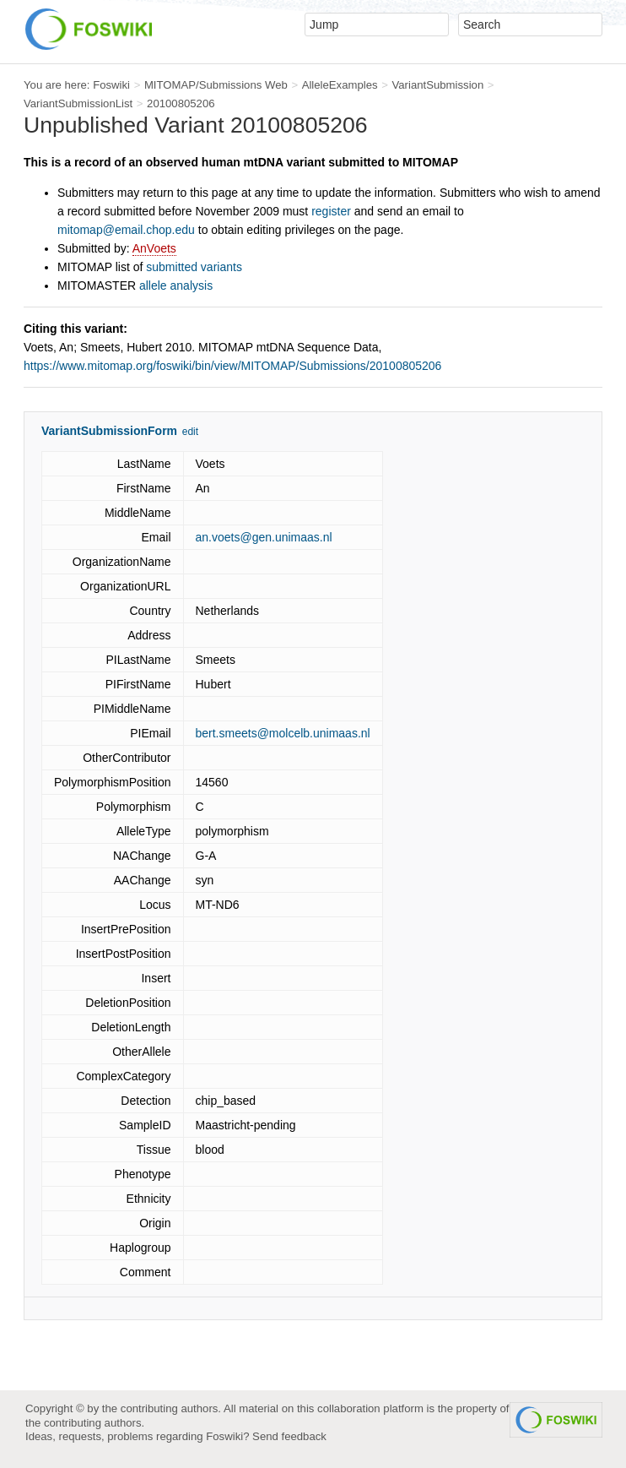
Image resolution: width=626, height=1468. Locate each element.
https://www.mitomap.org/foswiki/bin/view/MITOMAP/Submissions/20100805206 (232, 365)
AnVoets (154, 248)
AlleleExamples (340, 85)
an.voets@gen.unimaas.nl (264, 537)
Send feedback (289, 1436)
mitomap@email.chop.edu (126, 230)
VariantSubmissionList (78, 103)
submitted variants (194, 267)
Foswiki (111, 85)
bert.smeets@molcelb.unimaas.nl (283, 733)
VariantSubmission (437, 85)
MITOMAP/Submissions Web (216, 85)
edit (190, 432)
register (331, 211)
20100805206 (181, 103)
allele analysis (176, 285)
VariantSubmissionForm (109, 431)
